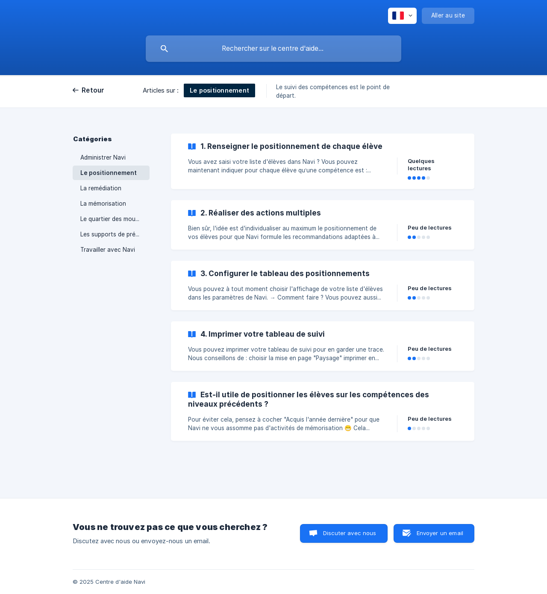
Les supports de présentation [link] (115, 234)
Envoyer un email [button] (440, 533)
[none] (402, 16)
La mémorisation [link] (103, 203)
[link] (322, 161)
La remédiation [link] (100, 188)
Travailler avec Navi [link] (107, 249)
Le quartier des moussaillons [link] (115, 218)
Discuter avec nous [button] (349, 533)
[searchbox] (273, 48)
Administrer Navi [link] (103, 157)
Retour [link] (93, 90)
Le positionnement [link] (108, 172)
